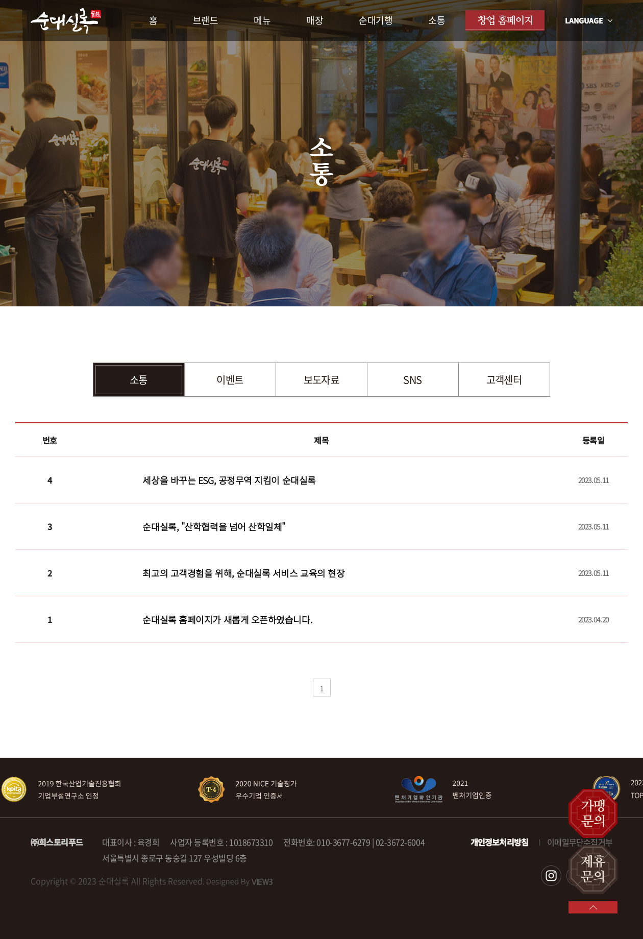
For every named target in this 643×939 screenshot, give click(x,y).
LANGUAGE (588, 20)
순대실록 (66, 20)
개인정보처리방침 (500, 842)
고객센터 (504, 379)
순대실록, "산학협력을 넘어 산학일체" (213, 526)
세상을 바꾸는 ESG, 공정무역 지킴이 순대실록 (228, 480)
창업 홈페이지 (505, 20)
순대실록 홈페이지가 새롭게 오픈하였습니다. (227, 619)
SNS (412, 379)
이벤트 (229, 379)
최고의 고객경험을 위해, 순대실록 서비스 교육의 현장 (243, 573)
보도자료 (321, 379)
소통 (138, 379)
